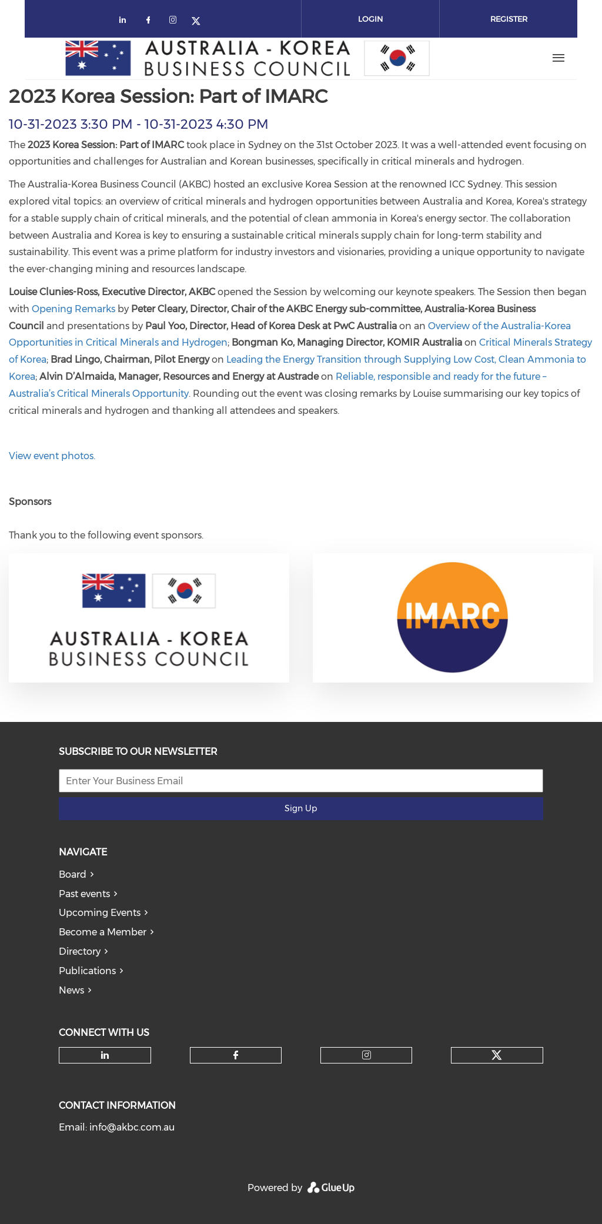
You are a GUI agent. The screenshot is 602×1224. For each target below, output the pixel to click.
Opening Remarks (73, 309)
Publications (87, 970)
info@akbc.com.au (132, 1127)
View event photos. (52, 455)
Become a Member (102, 932)
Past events (84, 893)
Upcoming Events (100, 912)
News (71, 990)
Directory (80, 951)
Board (72, 874)
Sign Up (301, 808)
